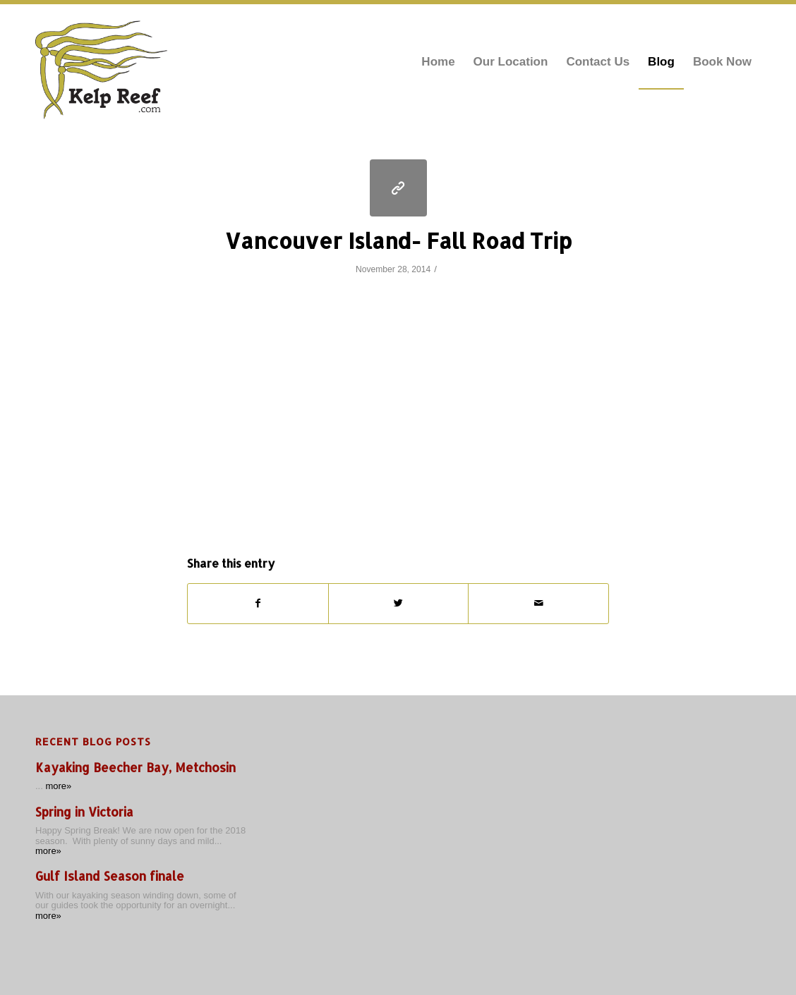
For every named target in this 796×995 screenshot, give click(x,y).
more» (58, 786)
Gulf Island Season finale (109, 876)
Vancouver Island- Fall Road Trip (398, 240)
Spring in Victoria (84, 812)
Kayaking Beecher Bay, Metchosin (135, 767)
